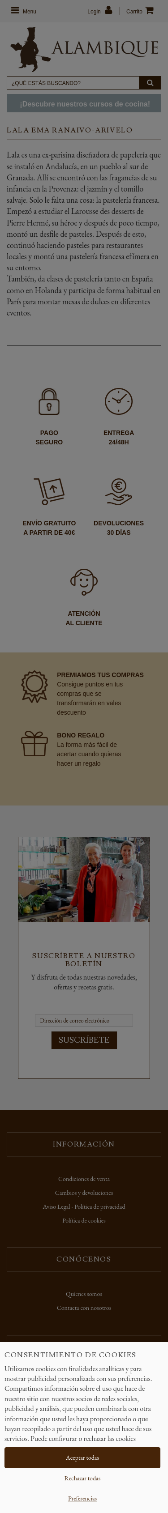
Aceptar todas (82, 1457)
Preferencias (82, 1498)
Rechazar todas (82, 1478)
